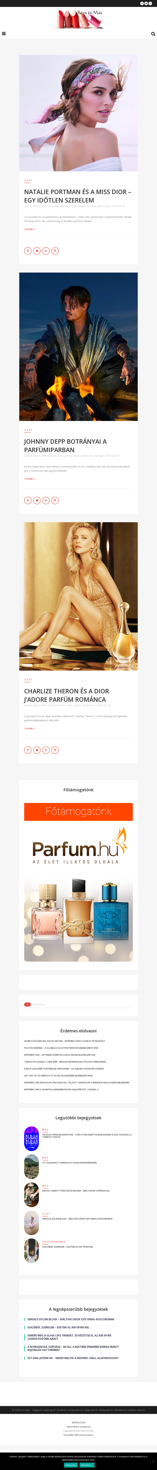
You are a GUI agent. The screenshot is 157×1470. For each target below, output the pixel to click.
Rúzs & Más (39, 206)
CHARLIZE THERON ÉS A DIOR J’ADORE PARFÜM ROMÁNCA (66, 695)
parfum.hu (103, 206)
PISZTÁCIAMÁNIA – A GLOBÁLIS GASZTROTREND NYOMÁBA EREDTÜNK (61, 1047)
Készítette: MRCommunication (78, 1434)
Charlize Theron (57, 705)
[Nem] (153, 1461)
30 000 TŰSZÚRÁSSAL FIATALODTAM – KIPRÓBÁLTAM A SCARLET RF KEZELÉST (64, 1040)
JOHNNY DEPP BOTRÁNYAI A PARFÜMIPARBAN (65, 445)
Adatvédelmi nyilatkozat (78, 1426)
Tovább (29, 229)
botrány (52, 455)
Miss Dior (70, 206)
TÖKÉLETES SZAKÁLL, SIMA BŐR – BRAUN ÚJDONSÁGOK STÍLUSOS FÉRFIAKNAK (65, 1061)
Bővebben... (87, 1465)
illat (62, 206)
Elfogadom (71, 1465)
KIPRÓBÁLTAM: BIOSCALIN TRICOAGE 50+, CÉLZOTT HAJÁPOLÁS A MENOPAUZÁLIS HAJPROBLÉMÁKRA (77, 1082)
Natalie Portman (87, 206)
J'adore (77, 705)
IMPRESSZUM (78, 1422)
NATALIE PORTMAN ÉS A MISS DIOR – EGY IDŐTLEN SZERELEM (77, 195)
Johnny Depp (72, 455)
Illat (28, 180)
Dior (50, 206)
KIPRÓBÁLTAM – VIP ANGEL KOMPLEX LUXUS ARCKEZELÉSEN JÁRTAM (59, 1054)
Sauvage (98, 455)
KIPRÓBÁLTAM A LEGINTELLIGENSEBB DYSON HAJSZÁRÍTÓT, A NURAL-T (61, 1089)
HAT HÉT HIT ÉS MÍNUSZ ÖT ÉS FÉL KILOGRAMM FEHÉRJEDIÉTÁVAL (58, 1075)
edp (56, 206)
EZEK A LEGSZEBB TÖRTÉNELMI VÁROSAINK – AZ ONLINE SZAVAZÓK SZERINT (64, 1068)
